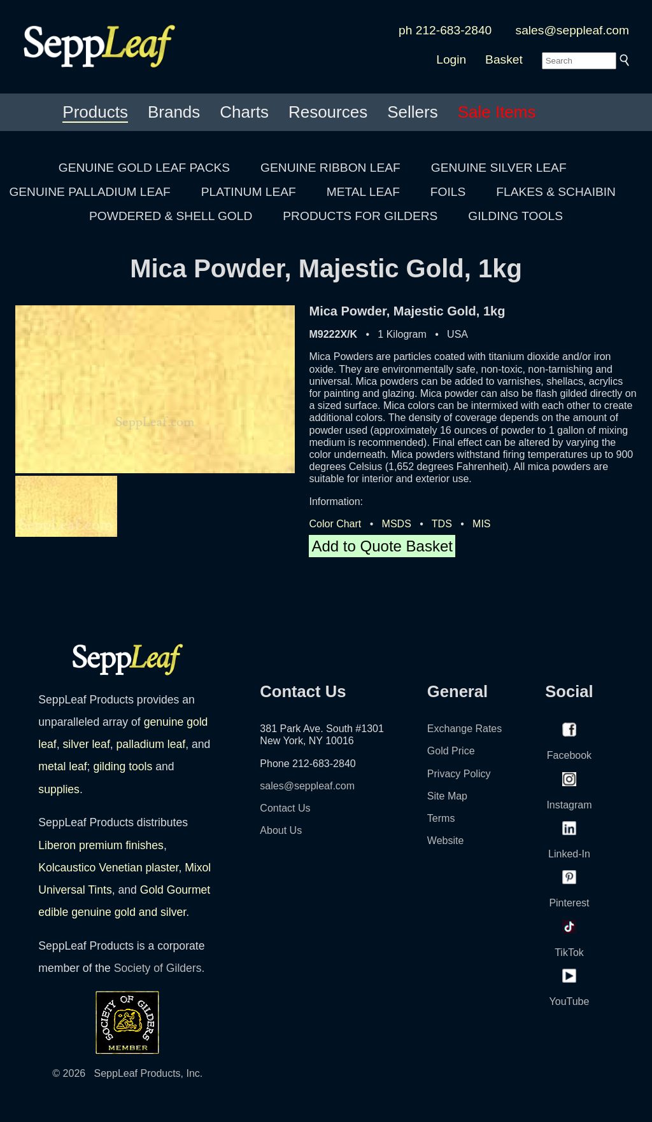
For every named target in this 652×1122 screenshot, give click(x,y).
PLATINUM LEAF (248, 191)
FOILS (447, 191)
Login (451, 59)
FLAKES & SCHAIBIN (556, 191)
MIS (481, 523)
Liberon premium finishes (101, 845)
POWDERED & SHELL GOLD (170, 216)
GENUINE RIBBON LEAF (330, 167)
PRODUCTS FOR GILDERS (360, 216)
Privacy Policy (459, 773)
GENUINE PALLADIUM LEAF (89, 191)
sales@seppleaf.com (572, 30)
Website (445, 840)
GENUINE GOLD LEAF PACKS (144, 167)
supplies (59, 789)
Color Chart (335, 523)
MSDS (396, 523)
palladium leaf (151, 744)
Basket (504, 59)
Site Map (447, 796)
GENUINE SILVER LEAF (499, 167)
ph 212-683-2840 (445, 30)
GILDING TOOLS (515, 216)
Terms (441, 818)
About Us (281, 830)
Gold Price (451, 750)
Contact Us (285, 808)
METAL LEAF (363, 191)
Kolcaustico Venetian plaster (108, 867)
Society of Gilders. (159, 968)
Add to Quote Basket (381, 546)
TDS (442, 523)
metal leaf (62, 766)
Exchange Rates (464, 728)
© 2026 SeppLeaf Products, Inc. (127, 1073)
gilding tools (122, 766)
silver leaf (86, 744)
